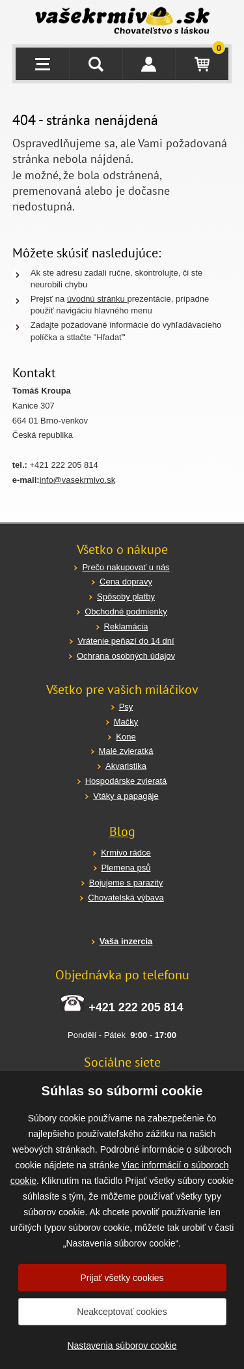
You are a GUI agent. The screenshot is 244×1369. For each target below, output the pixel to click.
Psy (126, 707)
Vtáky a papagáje (125, 796)
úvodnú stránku (97, 299)
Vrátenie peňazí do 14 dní (125, 641)
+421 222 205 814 (135, 1007)
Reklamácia (126, 626)
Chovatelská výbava (125, 897)
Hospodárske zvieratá (126, 781)
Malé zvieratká (126, 751)
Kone (125, 737)
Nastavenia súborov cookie (121, 1345)
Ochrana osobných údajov (126, 656)
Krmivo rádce (126, 852)
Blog (122, 831)
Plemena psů (126, 867)
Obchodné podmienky (126, 611)
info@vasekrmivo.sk (78, 480)
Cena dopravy (126, 581)
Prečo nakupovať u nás (125, 567)
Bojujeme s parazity (126, 882)
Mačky (126, 722)
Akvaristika (125, 766)
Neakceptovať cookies (122, 1311)
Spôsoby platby (126, 596)
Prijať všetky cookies (121, 1278)
